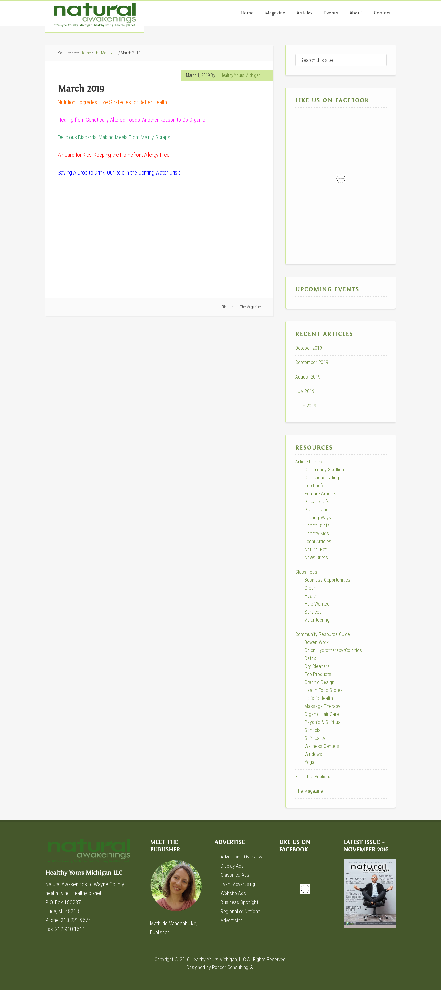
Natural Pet (316, 549)
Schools (313, 730)
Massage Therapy (322, 706)
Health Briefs (317, 525)
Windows (313, 754)
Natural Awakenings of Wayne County (94, 16)
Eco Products (318, 674)
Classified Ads (235, 874)
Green (310, 588)
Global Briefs (317, 502)
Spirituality (315, 738)
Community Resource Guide (322, 634)
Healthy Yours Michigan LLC (91, 854)
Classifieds (306, 572)
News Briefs (316, 557)
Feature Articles (320, 494)
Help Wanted (317, 604)
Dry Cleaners (317, 666)
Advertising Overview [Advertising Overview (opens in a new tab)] (243, 856)
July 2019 (304, 391)
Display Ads (233, 865)
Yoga (309, 762)
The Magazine (250, 307)
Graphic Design (319, 682)
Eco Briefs (315, 486)
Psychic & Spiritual (323, 722)
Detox (310, 658)
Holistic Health (319, 698)
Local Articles (318, 541)
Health (311, 596)
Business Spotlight (240, 901)
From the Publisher (314, 777)
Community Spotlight (325, 470)
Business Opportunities (327, 580)
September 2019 (311, 362)
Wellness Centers (322, 746)
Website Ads (234, 892)
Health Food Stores (324, 690)
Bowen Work (317, 642)
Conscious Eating (322, 478)
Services (313, 612)
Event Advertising (239, 883)
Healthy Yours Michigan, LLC (218, 959)
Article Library (308, 462)
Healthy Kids (317, 533)
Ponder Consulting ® (233, 967)
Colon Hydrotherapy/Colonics (333, 650)
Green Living (317, 510)
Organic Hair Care (322, 714)
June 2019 (305, 406)
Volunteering (317, 620)
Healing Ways (318, 518)
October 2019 (308, 348)
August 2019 (308, 377)
